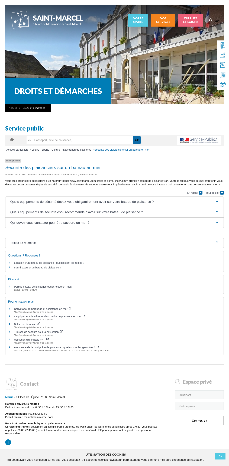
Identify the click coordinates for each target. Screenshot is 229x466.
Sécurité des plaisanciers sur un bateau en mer (122, 149)
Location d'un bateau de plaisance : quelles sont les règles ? (49, 262)
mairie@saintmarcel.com (38, 417)
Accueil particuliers (18, 149)
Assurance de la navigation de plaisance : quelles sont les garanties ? (56, 347)
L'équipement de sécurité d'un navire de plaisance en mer (49, 316)
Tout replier (193, 193)
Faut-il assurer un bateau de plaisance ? (37, 267)
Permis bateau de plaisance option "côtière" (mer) (43, 286)
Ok (220, 456)
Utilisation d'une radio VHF (31, 339)
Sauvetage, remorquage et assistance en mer (42, 308)
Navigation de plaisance (77, 149)
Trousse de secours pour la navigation (38, 331)
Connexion (199, 420)
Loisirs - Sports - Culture (46, 149)
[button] (114, 202)
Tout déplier (215, 193)
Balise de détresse (27, 324)
